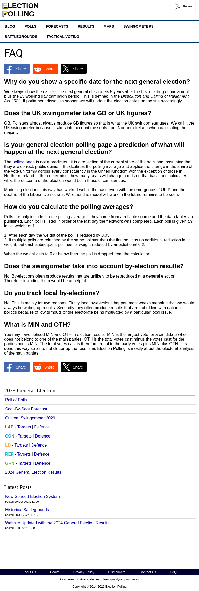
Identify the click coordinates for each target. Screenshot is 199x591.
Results (85, 26)
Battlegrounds (21, 37)
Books (54, 572)
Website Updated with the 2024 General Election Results (57, 523)
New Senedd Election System (32, 496)
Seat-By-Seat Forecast (26, 409)
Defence (42, 427)
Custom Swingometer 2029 (30, 418)
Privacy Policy (83, 572)
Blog (10, 26)
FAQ (173, 572)
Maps (109, 26)
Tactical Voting (63, 37)
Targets (24, 427)
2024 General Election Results (33, 472)
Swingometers (138, 26)
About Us (29, 572)
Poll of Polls (16, 400)
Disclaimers (116, 572)
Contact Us (147, 572)
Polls (30, 26)
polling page (23, 162)
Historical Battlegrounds (27, 510)
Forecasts (57, 26)
